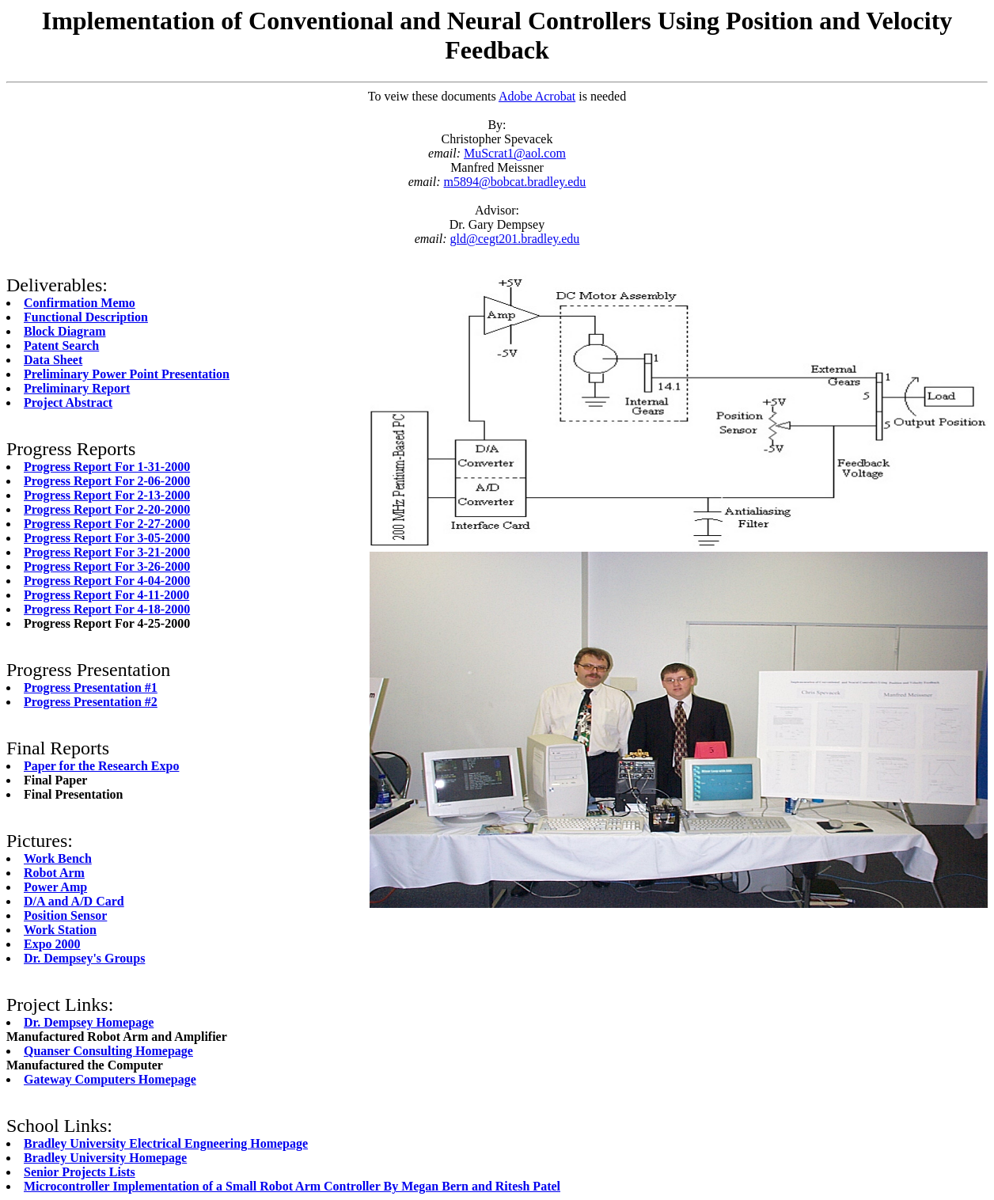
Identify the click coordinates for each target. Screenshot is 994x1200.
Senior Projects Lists (79, 1172)
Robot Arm (54, 872)
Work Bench (58, 858)
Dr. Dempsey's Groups (84, 958)
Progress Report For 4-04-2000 (107, 580)
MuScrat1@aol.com (515, 153)
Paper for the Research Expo (101, 766)
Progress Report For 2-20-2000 (107, 509)
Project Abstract (68, 402)
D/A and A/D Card (74, 901)
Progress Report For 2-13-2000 (107, 495)
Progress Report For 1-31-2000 (107, 466)
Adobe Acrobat (537, 96)
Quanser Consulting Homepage (108, 1051)
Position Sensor (65, 915)
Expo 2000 (52, 944)
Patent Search (61, 345)
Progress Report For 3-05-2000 (107, 538)
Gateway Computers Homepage (110, 1079)
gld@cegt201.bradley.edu (515, 238)
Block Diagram (65, 331)
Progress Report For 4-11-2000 (106, 595)
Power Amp (55, 887)
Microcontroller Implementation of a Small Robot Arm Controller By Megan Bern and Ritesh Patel (292, 1186)
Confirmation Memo (79, 302)
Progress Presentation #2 (90, 701)
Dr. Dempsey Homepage (89, 1022)
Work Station (60, 929)
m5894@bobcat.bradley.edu (515, 181)
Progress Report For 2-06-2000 (107, 481)
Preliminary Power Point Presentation (127, 374)
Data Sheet (53, 359)
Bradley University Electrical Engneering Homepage (166, 1143)
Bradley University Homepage (105, 1157)
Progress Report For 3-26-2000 (107, 566)
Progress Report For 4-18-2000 (107, 609)
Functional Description (86, 317)
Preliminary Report (77, 388)
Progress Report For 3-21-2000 (107, 552)
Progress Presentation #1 (90, 687)
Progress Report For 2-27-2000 (107, 523)
